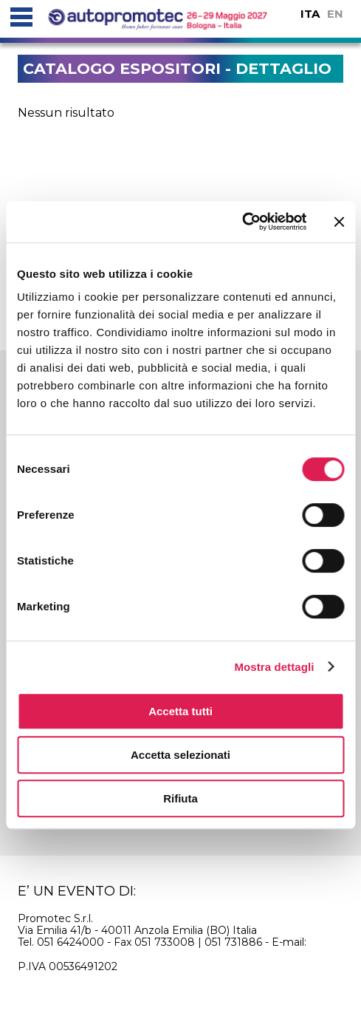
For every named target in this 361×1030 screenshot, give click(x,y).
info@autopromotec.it (75, 954)
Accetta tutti (180, 711)
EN (335, 14)
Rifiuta (180, 798)
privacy (169, 993)
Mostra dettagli (274, 667)
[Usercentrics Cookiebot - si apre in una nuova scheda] (241, 221)
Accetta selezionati (180, 754)
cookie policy (80, 993)
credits (237, 993)
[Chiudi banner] (339, 221)
